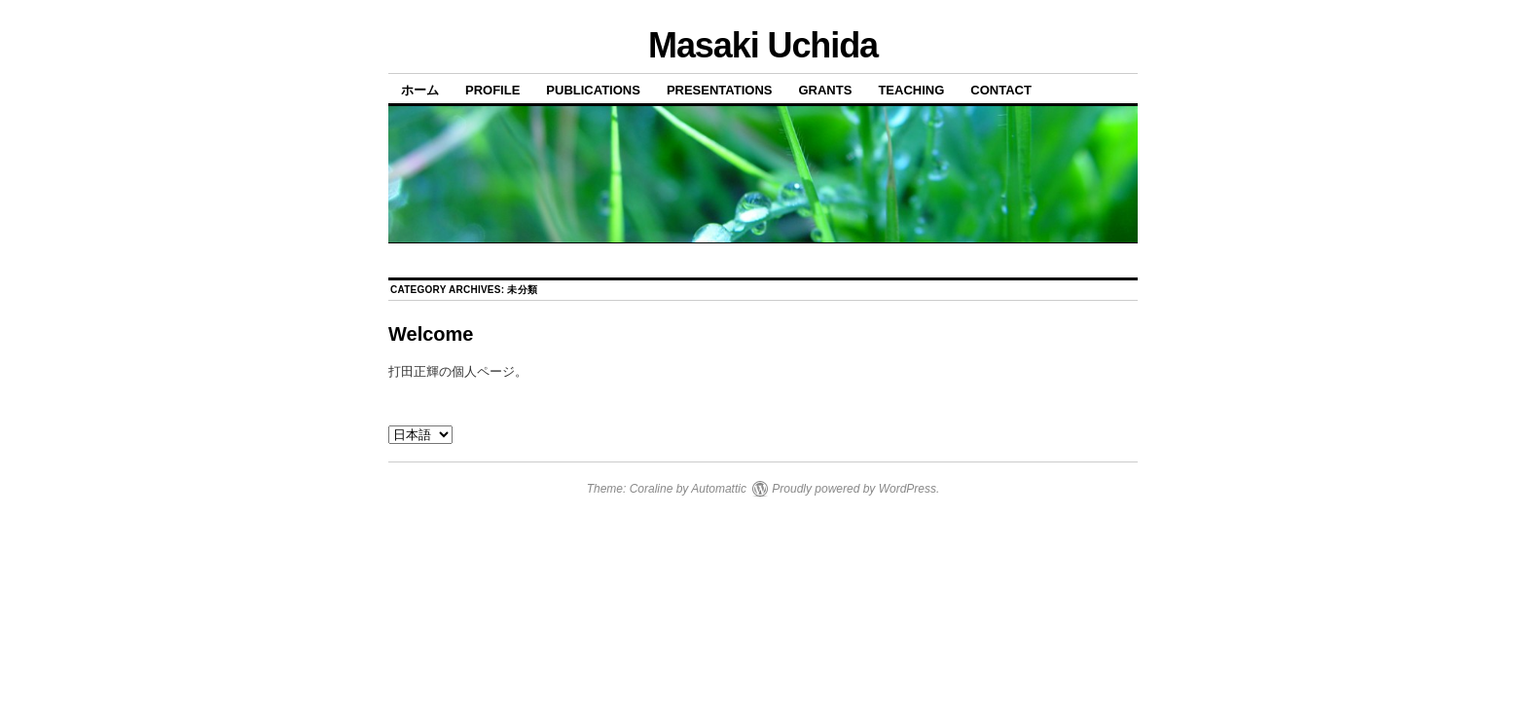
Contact (1001, 90)
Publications (593, 90)
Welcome (430, 334)
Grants (825, 90)
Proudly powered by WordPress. (855, 489)
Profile (492, 90)
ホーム (420, 90)
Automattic (718, 489)
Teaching (911, 90)
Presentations (720, 90)
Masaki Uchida (763, 45)
